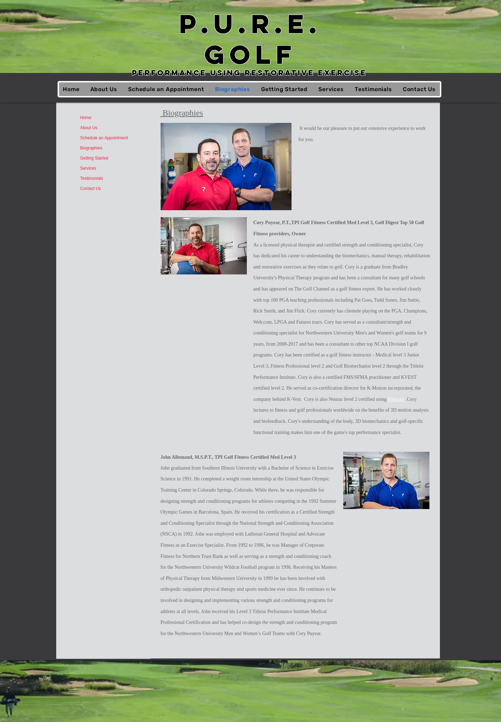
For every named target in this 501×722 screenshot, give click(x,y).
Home (85, 117)
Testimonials (91, 178)
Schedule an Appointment (104, 137)
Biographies (91, 148)
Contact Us (90, 188)
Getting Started (94, 158)
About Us (88, 127)
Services (88, 168)
